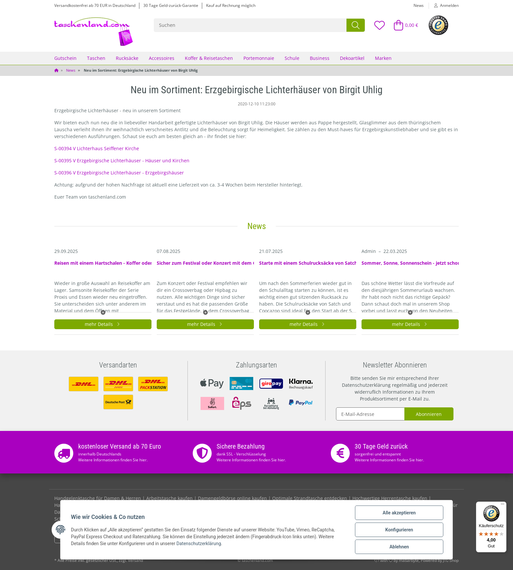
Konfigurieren (399, 529)
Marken (383, 58)
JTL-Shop (451, 560)
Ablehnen (399, 546)
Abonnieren (429, 414)
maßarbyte (409, 560)
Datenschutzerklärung (366, 385)
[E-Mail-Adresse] (370, 413)
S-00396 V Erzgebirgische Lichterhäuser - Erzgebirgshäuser (119, 172)
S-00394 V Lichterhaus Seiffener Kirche (96, 148)
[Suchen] (250, 25)
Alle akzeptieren (399, 512)
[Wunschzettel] (379, 25)
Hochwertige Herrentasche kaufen (389, 498)
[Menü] (502, 505)
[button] (444, 5)
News (419, 5)
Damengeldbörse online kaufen (232, 498)
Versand (135, 560)
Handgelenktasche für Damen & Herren (97, 498)
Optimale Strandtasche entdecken (309, 498)
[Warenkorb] (403, 25)
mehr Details (103, 324)
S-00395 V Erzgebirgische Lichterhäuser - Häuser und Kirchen (121, 160)
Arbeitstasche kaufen (169, 498)
